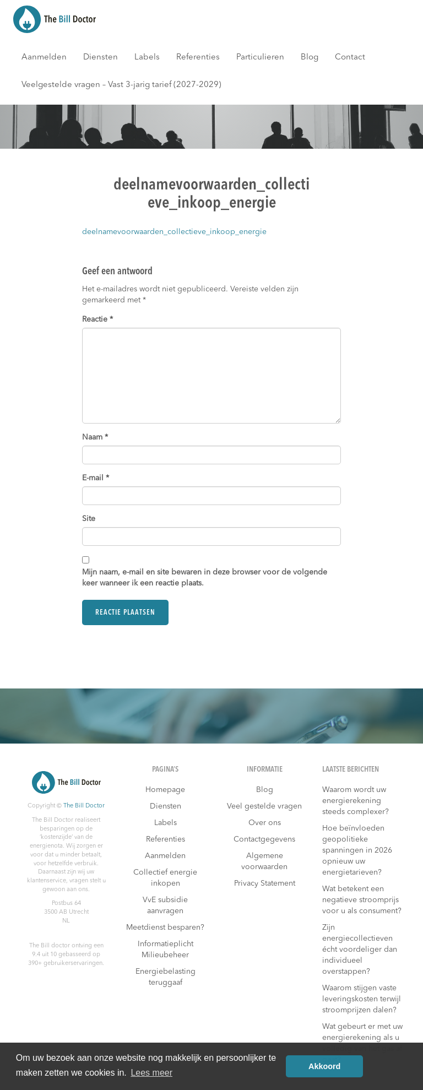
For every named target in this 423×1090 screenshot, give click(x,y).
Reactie (97, 319)
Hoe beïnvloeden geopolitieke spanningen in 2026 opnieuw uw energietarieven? (357, 850)
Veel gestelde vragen (264, 806)
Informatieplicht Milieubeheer (165, 949)
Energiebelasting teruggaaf (165, 977)
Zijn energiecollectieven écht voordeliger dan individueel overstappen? (359, 949)
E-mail (95, 478)
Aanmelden (44, 57)
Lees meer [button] (151, 1072)
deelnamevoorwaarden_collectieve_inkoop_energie (174, 232)
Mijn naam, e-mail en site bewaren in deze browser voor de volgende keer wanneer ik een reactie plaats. (204, 577)
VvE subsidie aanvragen (165, 905)
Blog (309, 57)
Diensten (100, 57)
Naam (95, 437)
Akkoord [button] (324, 1066)
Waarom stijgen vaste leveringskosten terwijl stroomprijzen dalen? (361, 999)
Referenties (198, 57)
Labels (147, 57)
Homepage (165, 790)
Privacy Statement (264, 883)
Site (88, 519)
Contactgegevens (264, 839)
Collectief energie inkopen (165, 878)
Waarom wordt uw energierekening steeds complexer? (355, 801)
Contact (350, 57)
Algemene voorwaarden (264, 861)
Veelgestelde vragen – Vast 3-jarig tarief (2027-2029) (121, 85)
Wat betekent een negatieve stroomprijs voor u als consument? (362, 900)
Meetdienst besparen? (165, 927)
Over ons (264, 823)
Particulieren (260, 57)
